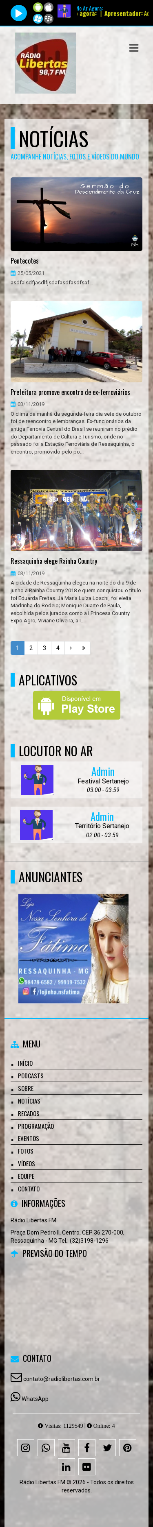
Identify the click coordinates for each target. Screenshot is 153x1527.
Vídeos (26, 1163)
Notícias (29, 1100)
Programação (36, 1125)
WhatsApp (35, 1399)
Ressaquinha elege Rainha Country (54, 561)
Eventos (28, 1138)
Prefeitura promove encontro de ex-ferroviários (70, 392)
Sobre (25, 1088)
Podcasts (31, 1075)
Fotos (25, 1150)
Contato (29, 1188)
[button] (133, 48)
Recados (29, 1113)
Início (25, 1062)
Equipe (26, 1175)
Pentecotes (25, 261)
